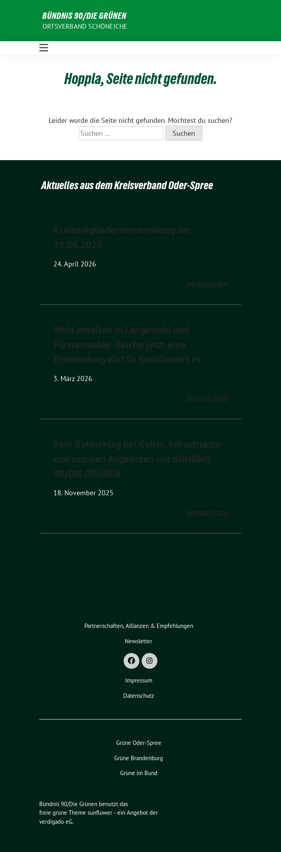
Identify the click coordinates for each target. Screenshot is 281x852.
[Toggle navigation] (44, 48)
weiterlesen (207, 284)
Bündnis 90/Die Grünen (84, 16)
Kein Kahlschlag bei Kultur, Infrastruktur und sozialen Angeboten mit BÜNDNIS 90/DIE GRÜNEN (137, 459)
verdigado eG (55, 821)
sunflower (100, 812)
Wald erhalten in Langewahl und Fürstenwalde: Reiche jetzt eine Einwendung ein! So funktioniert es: (128, 344)
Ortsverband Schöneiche (84, 26)
